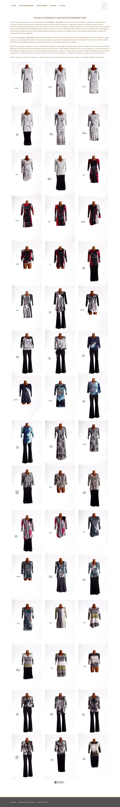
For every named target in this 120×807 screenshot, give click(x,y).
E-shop (62, 6)
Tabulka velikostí (41, 802)
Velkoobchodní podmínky (26, 802)
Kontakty (13, 802)
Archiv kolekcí (42, 6)
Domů (14, 6)
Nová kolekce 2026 (26, 6)
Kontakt (53, 6)
